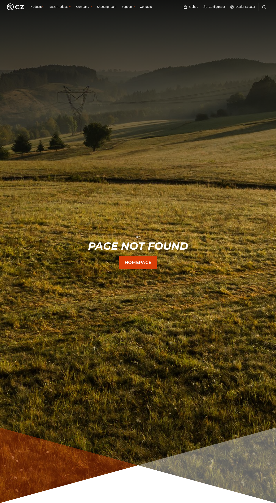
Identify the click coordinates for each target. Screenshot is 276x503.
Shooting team (106, 6)
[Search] (264, 7)
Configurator (214, 7)
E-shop (190, 7)
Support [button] (128, 6)
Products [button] (37, 6)
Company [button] (84, 6)
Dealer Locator (242, 7)
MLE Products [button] (60, 6)
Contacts (146, 6)
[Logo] (16, 6)
